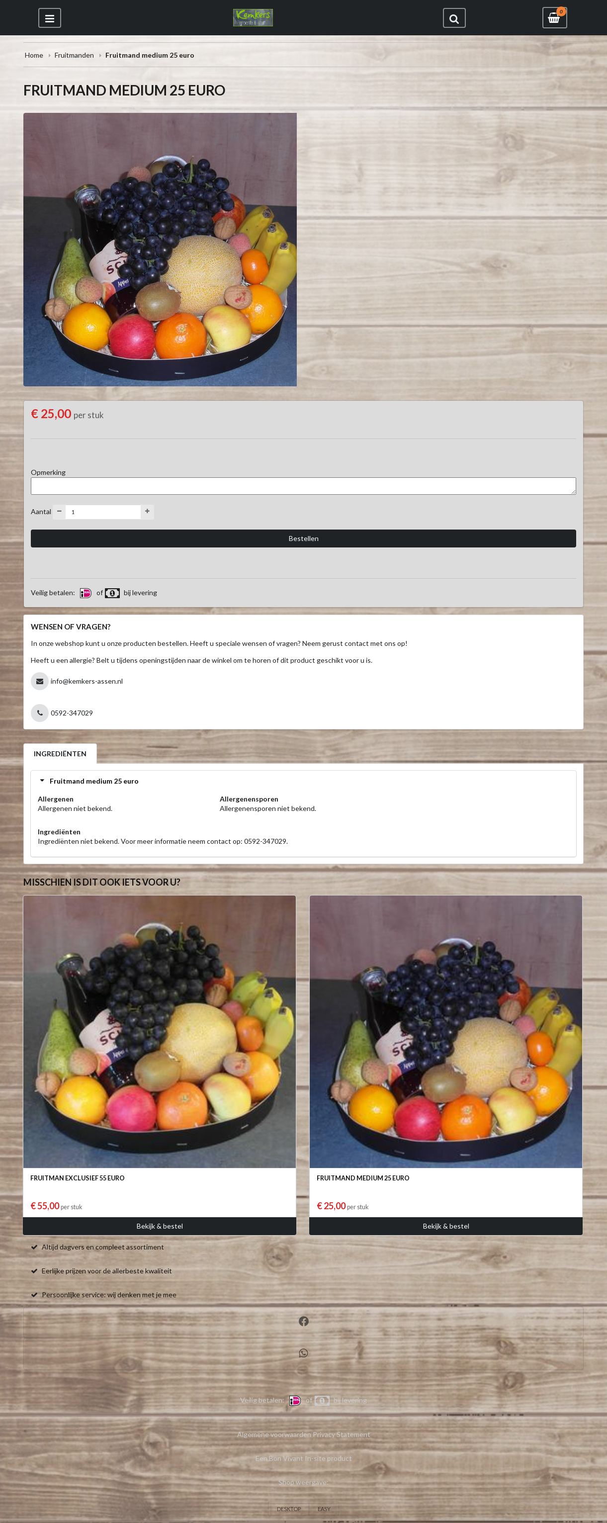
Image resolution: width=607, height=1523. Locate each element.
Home (34, 55)
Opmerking (48, 472)
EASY (324, 1509)
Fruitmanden (74, 55)
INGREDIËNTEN (60, 753)
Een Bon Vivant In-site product (304, 1458)
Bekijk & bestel (160, 1226)
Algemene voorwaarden (274, 1434)
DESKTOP (289, 1509)
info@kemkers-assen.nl (87, 681)
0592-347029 (72, 713)
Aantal (41, 511)
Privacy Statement (341, 1434)
